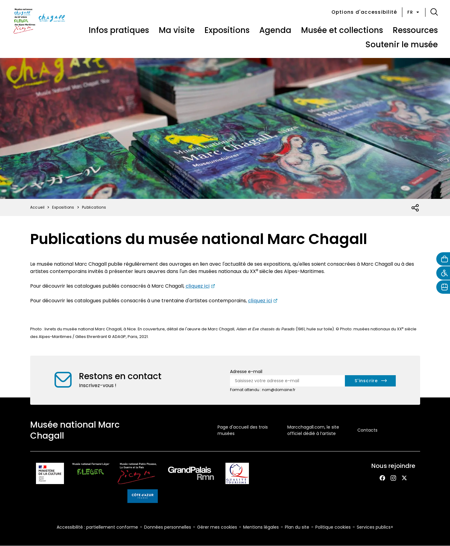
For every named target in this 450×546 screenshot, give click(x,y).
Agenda (275, 30)
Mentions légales (261, 527)
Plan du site (297, 527)
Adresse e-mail (246, 371)
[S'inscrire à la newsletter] (370, 380)
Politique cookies (333, 527)
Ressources (415, 30)
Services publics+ (375, 527)
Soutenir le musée (401, 44)
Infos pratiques (119, 30)
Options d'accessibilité (364, 12)
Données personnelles (167, 527)
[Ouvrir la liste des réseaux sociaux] (415, 208)
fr (413, 12)
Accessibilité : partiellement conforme (97, 527)
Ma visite (177, 30)
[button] (434, 12)
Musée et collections (342, 30)
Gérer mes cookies (217, 527)
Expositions (227, 30)
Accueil (37, 207)
